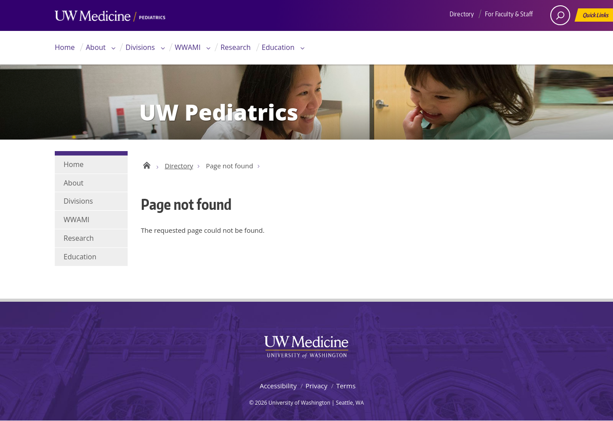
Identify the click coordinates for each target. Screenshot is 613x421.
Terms (346, 385)
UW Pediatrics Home (146, 165)
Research (235, 47)
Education (278, 47)
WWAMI (188, 47)
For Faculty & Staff (509, 14)
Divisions (140, 47)
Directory (462, 14)
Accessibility (278, 385)
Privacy (316, 385)
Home (65, 47)
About (96, 47)
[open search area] (560, 15)
